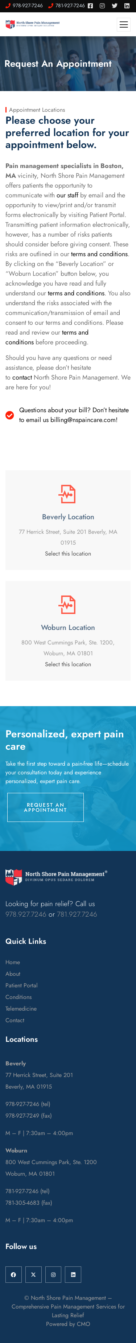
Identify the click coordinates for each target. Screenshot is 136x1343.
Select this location (68, 553)
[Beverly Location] (68, 494)
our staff (67, 195)
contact (22, 377)
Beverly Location (68, 517)
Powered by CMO (68, 1324)
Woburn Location (68, 627)
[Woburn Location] (68, 605)
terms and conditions (99, 254)
